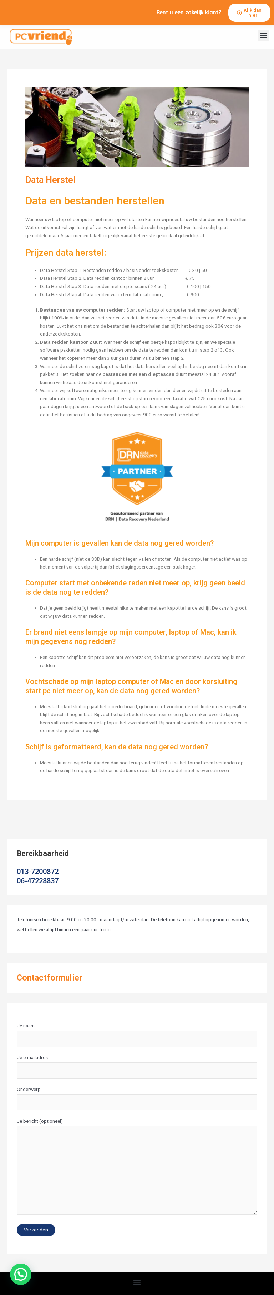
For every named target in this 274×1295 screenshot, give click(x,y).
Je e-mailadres (137, 1073)
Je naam (137, 1041)
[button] (263, 42)
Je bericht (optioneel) (137, 1175)
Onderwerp (137, 1105)
